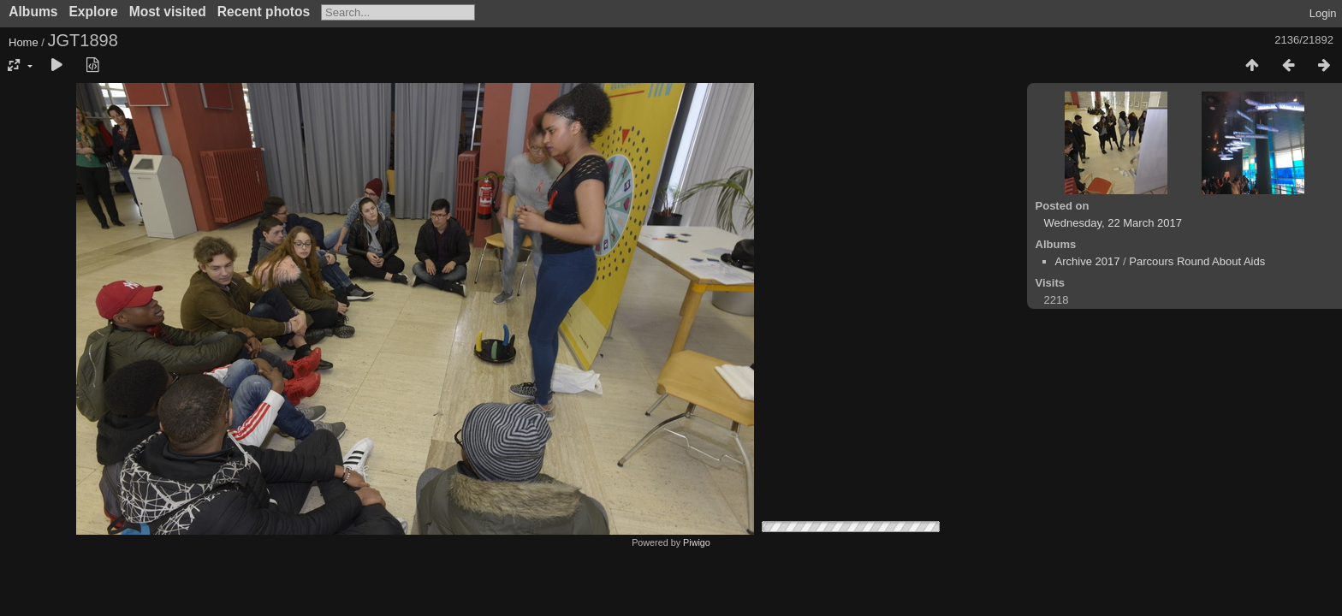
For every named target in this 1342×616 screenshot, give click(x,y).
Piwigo (696, 542)
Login (1323, 13)
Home (24, 42)
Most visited (167, 11)
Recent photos (263, 11)
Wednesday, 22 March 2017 (1113, 222)
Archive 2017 (1087, 261)
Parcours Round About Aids (1197, 261)
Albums (33, 11)
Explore (92, 11)
